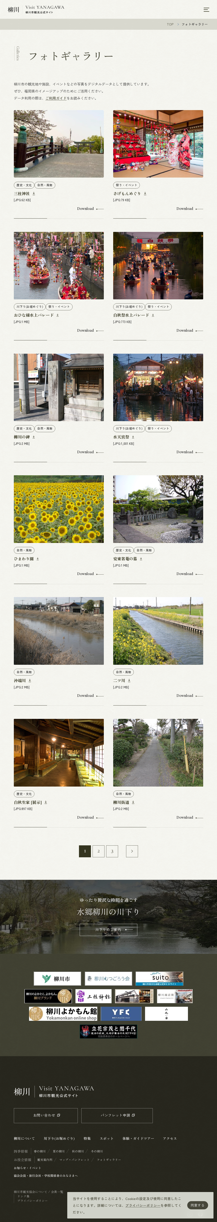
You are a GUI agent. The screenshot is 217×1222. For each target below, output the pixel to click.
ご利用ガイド (56, 99)
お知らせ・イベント (27, 1168)
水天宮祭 (121, 438)
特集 (87, 1139)
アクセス (170, 1139)
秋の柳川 (78, 1152)
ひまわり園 (24, 559)
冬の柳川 (97, 1152)
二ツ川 (119, 681)
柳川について (24, 1139)
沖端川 (20, 681)
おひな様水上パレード (34, 316)
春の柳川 (40, 1152)
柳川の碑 (22, 438)
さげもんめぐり (127, 194)
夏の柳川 (59, 1152)
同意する (198, 1205)
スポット (107, 1139)
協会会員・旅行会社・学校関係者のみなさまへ (46, 1176)
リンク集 (23, 1197)
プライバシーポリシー (143, 1205)
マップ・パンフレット (74, 1160)
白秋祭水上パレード (131, 316)
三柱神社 (22, 194)
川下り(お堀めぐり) (59, 1139)
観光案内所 (44, 1160)
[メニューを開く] (206, 9)
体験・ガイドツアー (138, 1139)
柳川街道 (121, 803)
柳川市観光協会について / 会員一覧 (38, 1192)
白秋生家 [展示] (28, 803)
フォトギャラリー (109, 1160)
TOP (170, 25)
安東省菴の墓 (125, 559)
